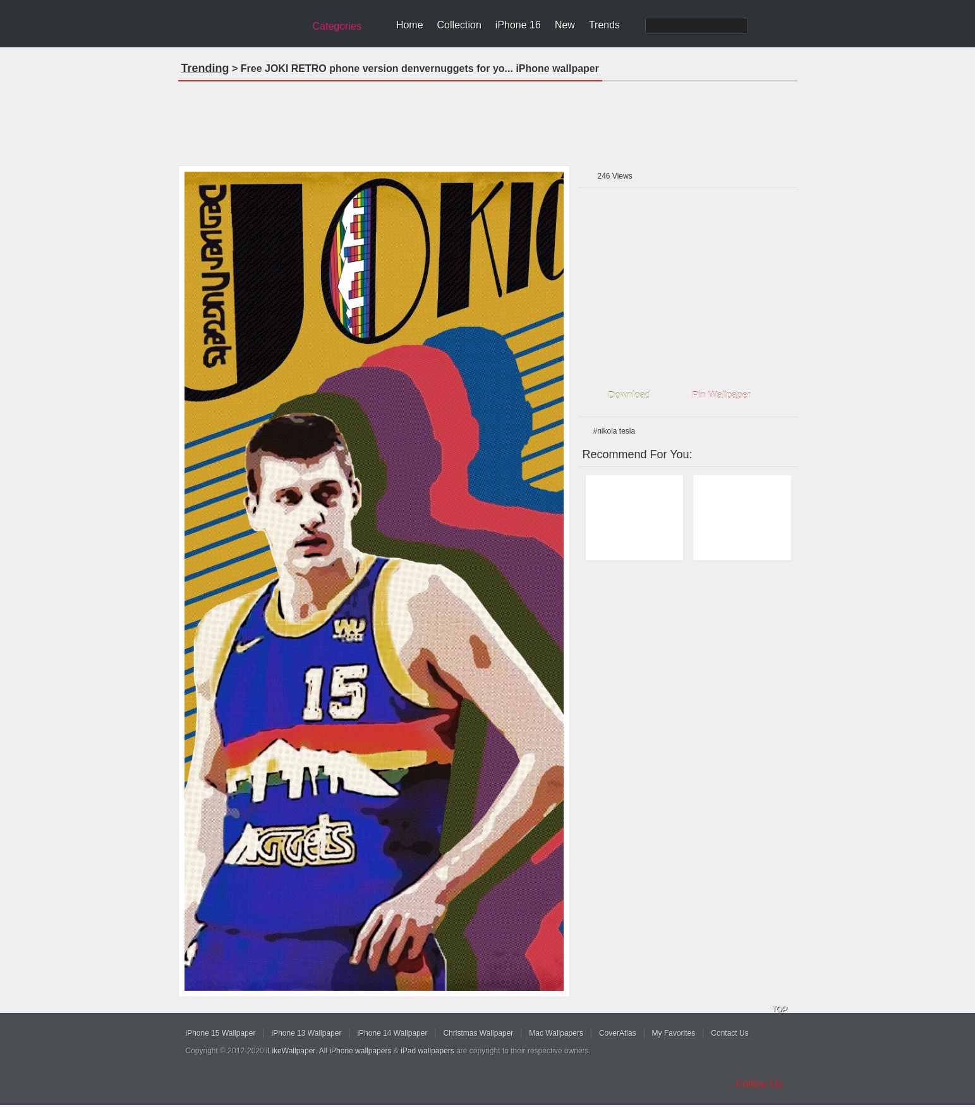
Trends (604, 25)
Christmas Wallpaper (478, 1033)
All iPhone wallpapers (355, 1050)
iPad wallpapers (427, 1050)
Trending (205, 68)
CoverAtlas (617, 1033)
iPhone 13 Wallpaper (306, 1033)
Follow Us (760, 1084)
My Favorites (674, 1033)
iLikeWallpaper (290, 1050)
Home (409, 25)
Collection (459, 25)
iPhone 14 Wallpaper (392, 1033)
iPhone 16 (518, 25)
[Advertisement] (487, 119)
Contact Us (729, 1033)
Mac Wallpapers (556, 1033)
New (565, 25)
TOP (779, 1009)
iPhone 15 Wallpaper (221, 1033)
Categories (337, 26)
